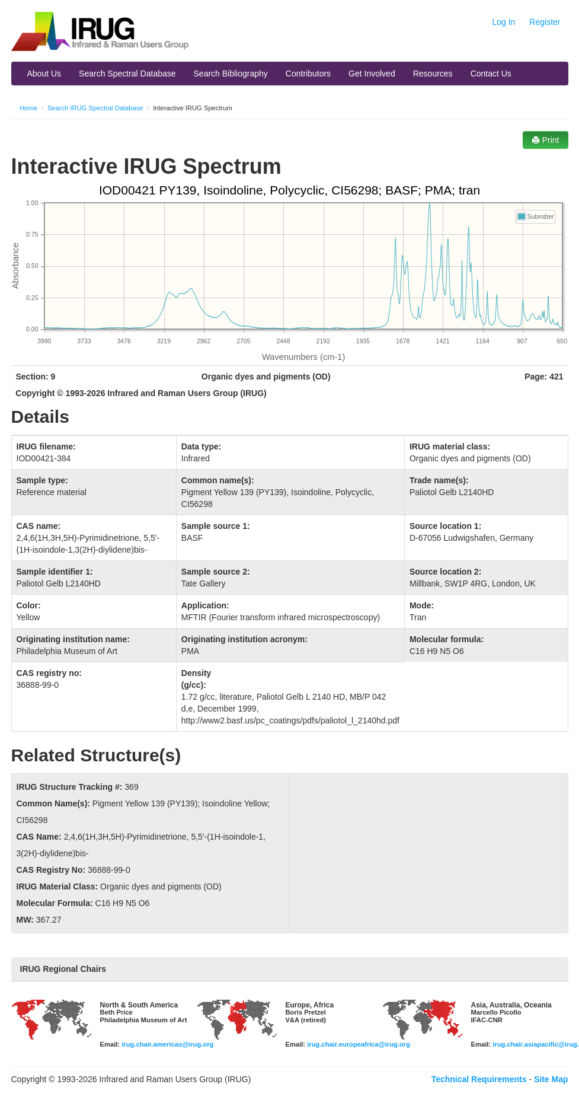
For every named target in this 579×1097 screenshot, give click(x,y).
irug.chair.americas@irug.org (167, 1044)
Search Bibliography (231, 73)
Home (29, 107)
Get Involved (371, 73)
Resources (433, 73)
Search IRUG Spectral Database (95, 107)
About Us (44, 73)
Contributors (308, 73)
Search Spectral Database (127, 73)
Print (545, 140)
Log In (503, 22)
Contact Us (491, 73)
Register (544, 22)
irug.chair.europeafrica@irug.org (358, 1044)
